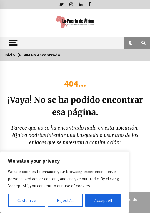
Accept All (103, 200)
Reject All (65, 200)
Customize (26, 200)
